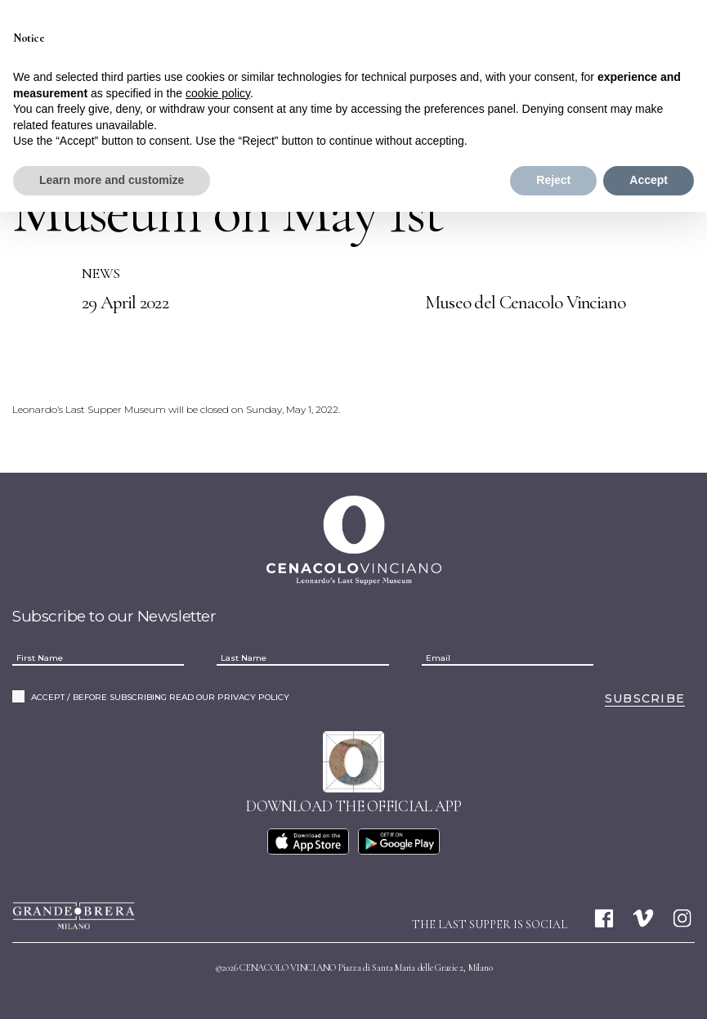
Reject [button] (553, 179)
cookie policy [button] (218, 93)
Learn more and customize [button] (111, 179)
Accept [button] (648, 179)
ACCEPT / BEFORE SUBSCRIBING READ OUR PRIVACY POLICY (160, 698)
